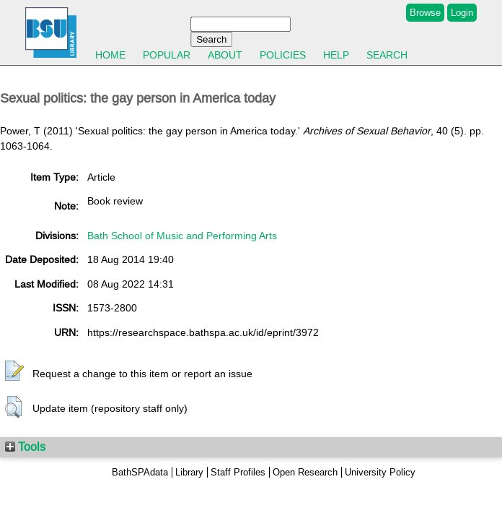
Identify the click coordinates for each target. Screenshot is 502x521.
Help (336, 55)
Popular (166, 55)
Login (462, 12)
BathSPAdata (140, 472)
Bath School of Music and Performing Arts (182, 235)
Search (387, 55)
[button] (14, 371)
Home (110, 55)
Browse (425, 12)
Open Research (305, 472)
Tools (25, 446)
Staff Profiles (238, 472)
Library (189, 472)
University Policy (380, 472)
